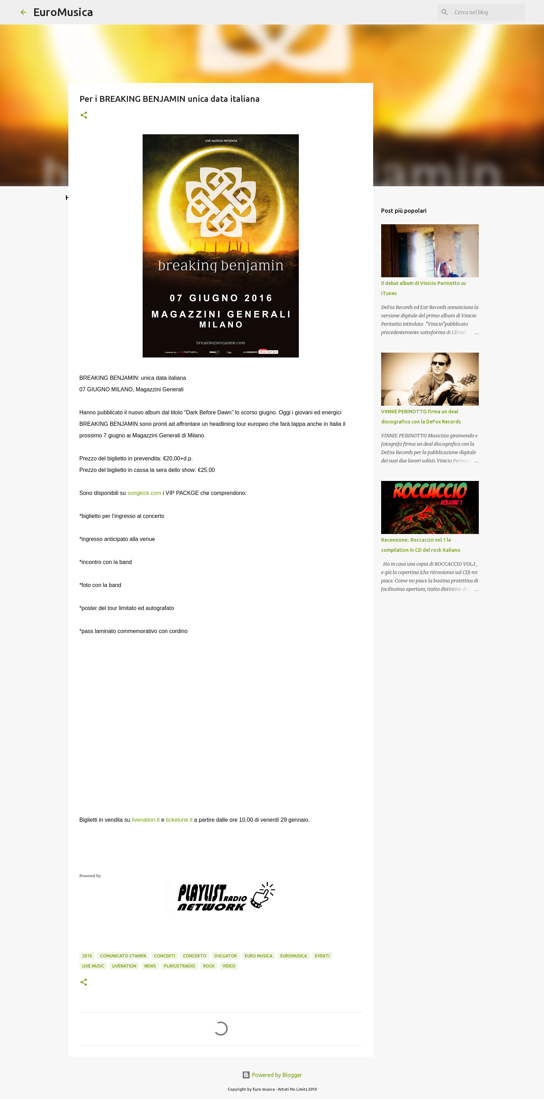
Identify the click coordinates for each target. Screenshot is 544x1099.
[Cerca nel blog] (488, 12)
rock (208, 966)
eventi (322, 956)
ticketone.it (179, 820)
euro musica (258, 956)
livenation (124, 966)
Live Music (93, 966)
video (228, 966)
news (150, 966)
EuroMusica (63, 12)
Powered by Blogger (272, 1075)
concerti (164, 956)
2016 (87, 956)
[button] (84, 115)
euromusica (293, 956)
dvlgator (225, 956)
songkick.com (144, 493)
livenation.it (146, 820)
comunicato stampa (123, 956)
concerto (194, 956)
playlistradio (179, 966)
